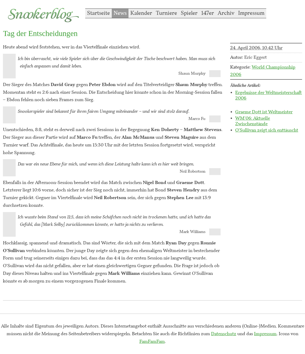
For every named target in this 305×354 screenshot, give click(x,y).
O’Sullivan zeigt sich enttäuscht (266, 130)
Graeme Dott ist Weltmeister (264, 112)
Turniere (166, 13)
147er (207, 13)
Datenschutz (223, 334)
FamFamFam (152, 341)
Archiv (226, 13)
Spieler (189, 13)
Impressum (251, 13)
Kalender (141, 13)
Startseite (98, 13)
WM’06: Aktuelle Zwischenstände (252, 121)
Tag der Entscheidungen (40, 33)
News (120, 13)
